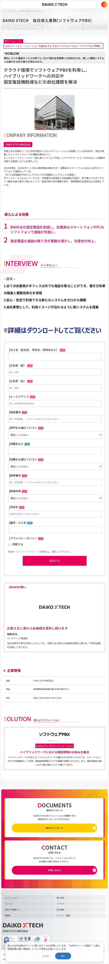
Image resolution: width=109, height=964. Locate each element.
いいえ (46, 956)
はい (63, 956)
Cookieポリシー (77, 945)
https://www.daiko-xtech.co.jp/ (47, 697)
